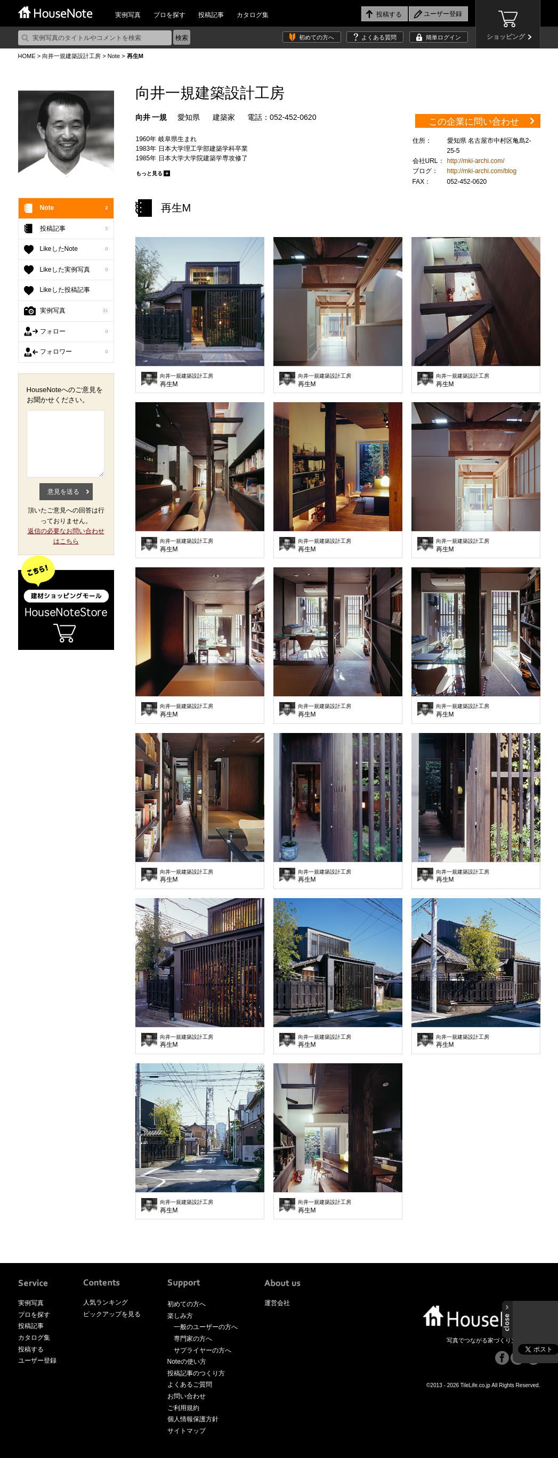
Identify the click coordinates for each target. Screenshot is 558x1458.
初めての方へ (316, 37)
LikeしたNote (74, 249)
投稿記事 (211, 15)
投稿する (31, 1349)
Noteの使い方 (186, 1361)
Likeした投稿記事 (65, 290)
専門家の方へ (193, 1338)
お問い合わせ (186, 1396)
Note (114, 56)
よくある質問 (379, 37)
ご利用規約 (183, 1408)
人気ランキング (105, 1302)
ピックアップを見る (112, 1314)
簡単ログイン (443, 37)
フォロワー (74, 352)
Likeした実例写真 (74, 270)
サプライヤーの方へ (202, 1350)
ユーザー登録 (37, 1360)
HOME (27, 56)
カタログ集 (253, 15)
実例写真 (128, 15)
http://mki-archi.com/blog (482, 171)
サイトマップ (186, 1431)
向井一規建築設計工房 (71, 56)
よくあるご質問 (189, 1384)
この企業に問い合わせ (473, 122)
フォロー (74, 332)
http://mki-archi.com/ (476, 161)
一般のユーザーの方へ (206, 1327)
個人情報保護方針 (193, 1419)
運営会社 (277, 1303)
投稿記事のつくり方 (196, 1373)
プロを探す (169, 15)
